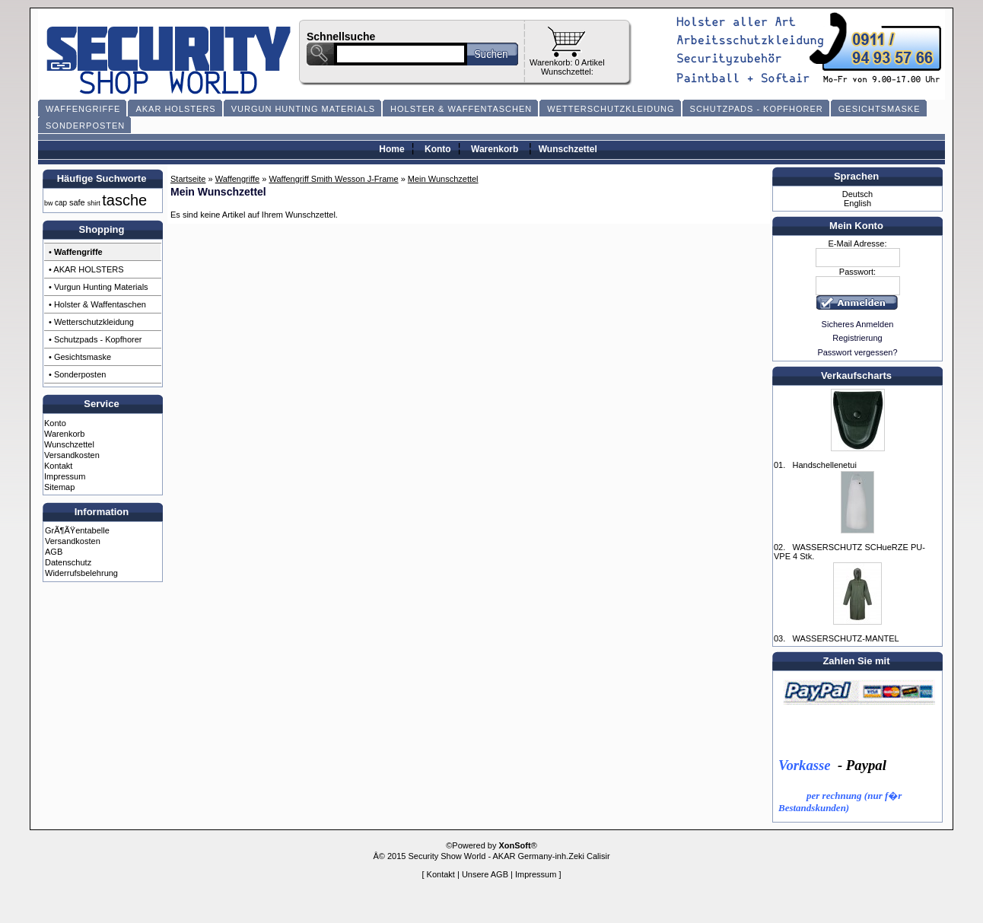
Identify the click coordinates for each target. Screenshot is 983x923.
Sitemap (59, 487)
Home (391, 149)
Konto (438, 149)
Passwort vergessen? (857, 352)
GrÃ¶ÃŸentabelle (77, 530)
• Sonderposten (77, 374)
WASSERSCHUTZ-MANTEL (845, 638)
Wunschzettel (568, 149)
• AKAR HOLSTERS (86, 269)
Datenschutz (68, 562)
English (857, 203)
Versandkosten (72, 455)
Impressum (64, 476)
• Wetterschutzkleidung (91, 321)
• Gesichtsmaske (80, 356)
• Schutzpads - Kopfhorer (95, 339)
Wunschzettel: (567, 71)
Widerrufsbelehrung (81, 573)
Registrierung (857, 337)
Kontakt (58, 465)
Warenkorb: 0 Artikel (567, 62)
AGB (53, 551)
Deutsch (857, 194)
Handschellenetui (824, 464)
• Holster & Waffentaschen (97, 304)
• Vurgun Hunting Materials (98, 286)
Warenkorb (494, 149)
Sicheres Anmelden (858, 324)
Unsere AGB (485, 874)
